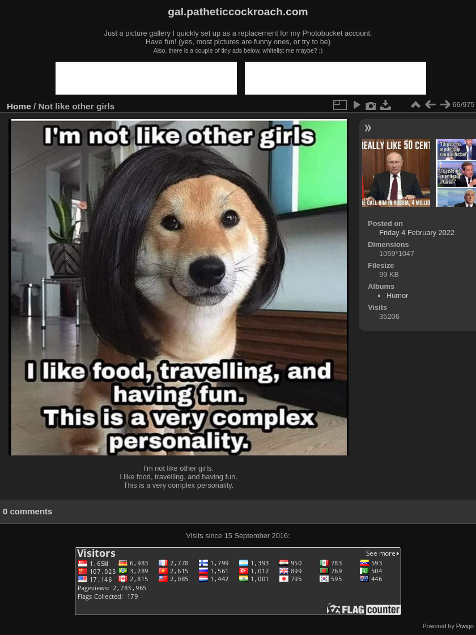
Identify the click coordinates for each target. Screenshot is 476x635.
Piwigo (465, 626)
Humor (397, 295)
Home (19, 106)
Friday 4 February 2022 (416, 232)
